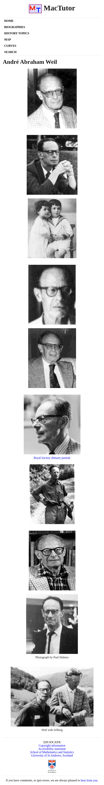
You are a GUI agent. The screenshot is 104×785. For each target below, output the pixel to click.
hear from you (89, 780)
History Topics (16, 33)
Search (10, 52)
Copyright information (52, 745)
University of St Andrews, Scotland (52, 755)
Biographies (14, 27)
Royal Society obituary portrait (52, 457)
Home (9, 20)
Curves (10, 45)
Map (7, 39)
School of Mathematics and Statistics (52, 752)
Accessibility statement (52, 748)
